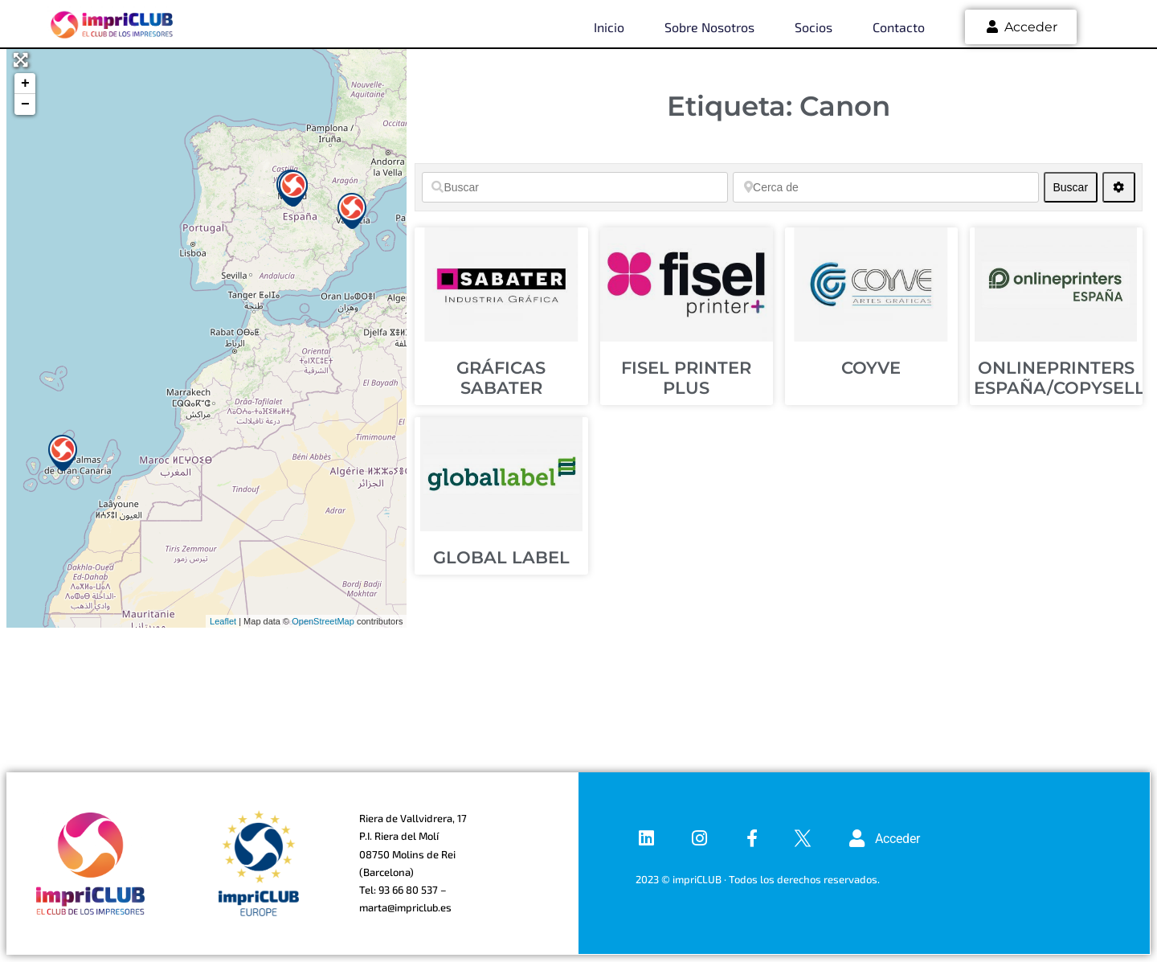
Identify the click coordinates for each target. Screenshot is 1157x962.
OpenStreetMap (323, 621)
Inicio (609, 27)
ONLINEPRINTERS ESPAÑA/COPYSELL (1059, 378)
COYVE (871, 368)
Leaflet (223, 621)
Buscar (1075, 187)
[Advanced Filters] (1118, 187)
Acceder (1020, 27)
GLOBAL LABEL (501, 557)
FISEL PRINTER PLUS (686, 378)
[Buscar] (575, 187)
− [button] (25, 104)
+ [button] (25, 83)
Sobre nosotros (709, 27)
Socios (813, 27)
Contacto (899, 27)
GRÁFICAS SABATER (501, 378)
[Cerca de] (886, 187)
